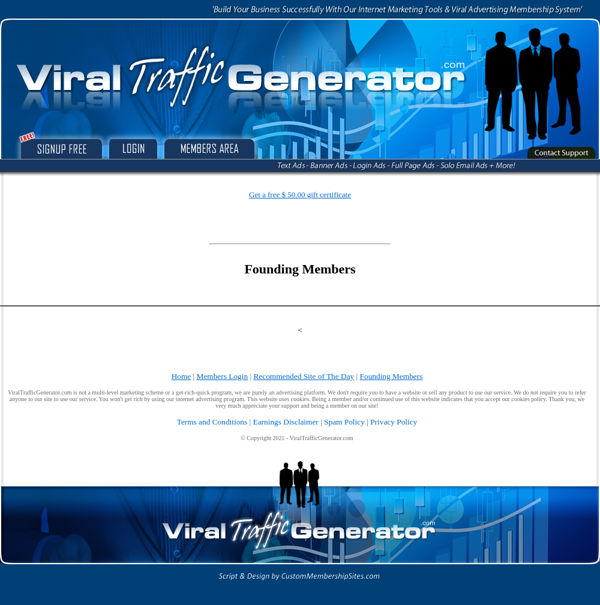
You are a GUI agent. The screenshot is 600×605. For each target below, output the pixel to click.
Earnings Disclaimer (286, 421)
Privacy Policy (393, 421)
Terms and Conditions (212, 421)
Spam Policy (344, 421)
